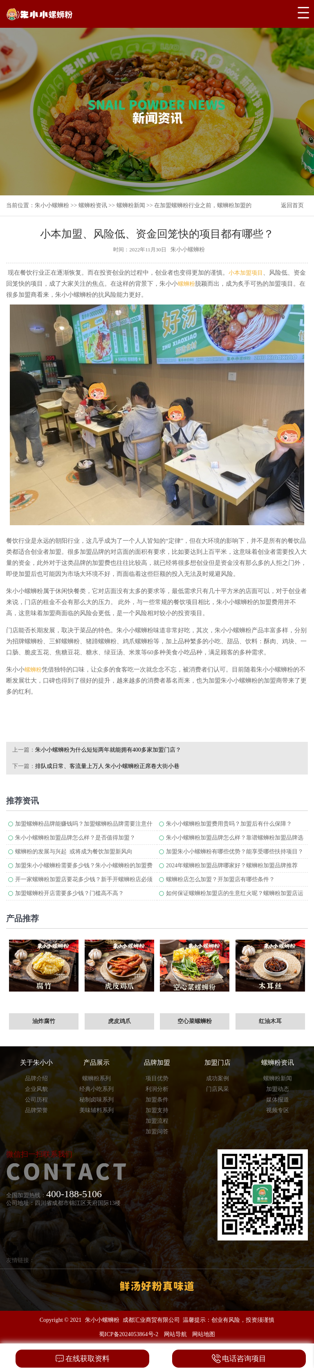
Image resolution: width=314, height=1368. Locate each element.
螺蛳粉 (186, 284)
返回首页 (292, 205)
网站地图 (203, 1334)
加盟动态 (277, 1089)
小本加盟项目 (246, 273)
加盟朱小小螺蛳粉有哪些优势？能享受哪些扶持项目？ (234, 852)
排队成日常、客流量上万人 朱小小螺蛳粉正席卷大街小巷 (107, 766)
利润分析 (157, 1089)
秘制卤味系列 (96, 1100)
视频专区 (277, 1110)
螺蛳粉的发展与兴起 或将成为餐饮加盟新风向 (73, 852)
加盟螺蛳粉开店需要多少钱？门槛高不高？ (69, 893)
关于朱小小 (36, 1062)
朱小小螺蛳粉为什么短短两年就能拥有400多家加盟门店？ (108, 750)
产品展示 (96, 1062)
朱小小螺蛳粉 (52, 205)
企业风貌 (36, 1089)
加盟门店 (217, 1062)
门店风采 (217, 1089)
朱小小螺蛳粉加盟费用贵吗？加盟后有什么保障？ (229, 824)
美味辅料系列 (96, 1110)
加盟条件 (157, 1100)
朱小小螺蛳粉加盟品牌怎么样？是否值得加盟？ (75, 838)
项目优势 (157, 1078)
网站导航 (175, 1334)
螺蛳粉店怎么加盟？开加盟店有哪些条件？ (220, 879)
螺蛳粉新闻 (131, 205)
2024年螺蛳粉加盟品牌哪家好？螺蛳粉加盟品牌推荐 (232, 865)
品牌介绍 (36, 1078)
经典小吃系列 (96, 1089)
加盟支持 (157, 1110)
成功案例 (217, 1078)
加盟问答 (157, 1131)
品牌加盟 (157, 1062)
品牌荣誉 (36, 1110)
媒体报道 (277, 1100)
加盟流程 (157, 1121)
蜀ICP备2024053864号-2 (128, 1334)
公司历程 (36, 1100)
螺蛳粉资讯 (92, 205)
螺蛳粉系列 (96, 1078)
